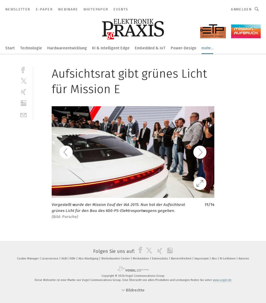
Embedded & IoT (150, 48)
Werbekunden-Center (116, 258)
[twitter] (23, 80)
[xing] (23, 92)
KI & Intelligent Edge (111, 48)
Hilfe (73, 258)
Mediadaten (141, 258)
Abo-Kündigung (88, 258)
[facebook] (23, 69)
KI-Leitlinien (228, 258)
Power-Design (183, 48)
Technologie (31, 48)
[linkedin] (23, 103)
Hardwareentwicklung (67, 48)
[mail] (23, 114)
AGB (64, 258)
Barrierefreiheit (181, 258)
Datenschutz (160, 258)
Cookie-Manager (28, 258)
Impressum (202, 258)
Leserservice (50, 258)
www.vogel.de (222, 280)
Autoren (243, 258)
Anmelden (241, 9)
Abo (215, 258)
